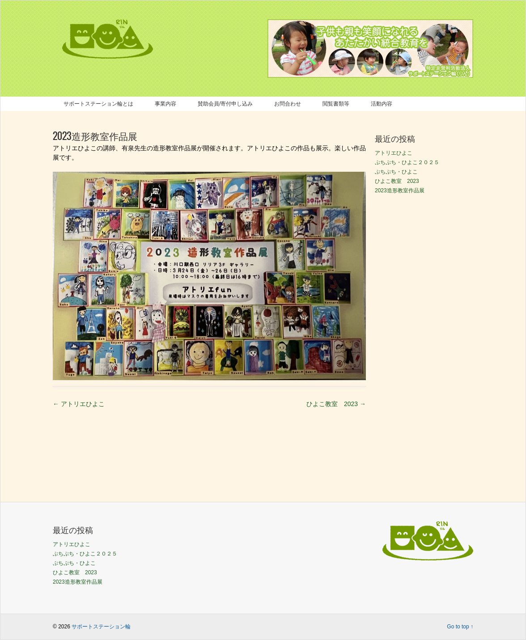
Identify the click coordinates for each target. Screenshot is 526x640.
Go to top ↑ (460, 626)
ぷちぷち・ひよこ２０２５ (407, 162)
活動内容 (381, 104)
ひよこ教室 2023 (336, 403)
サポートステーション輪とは (98, 104)
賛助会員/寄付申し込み (225, 104)
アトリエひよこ (79, 403)
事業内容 (165, 104)
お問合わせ (287, 104)
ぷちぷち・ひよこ (396, 172)
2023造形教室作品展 (399, 190)
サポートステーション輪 (101, 626)
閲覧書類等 (335, 104)
